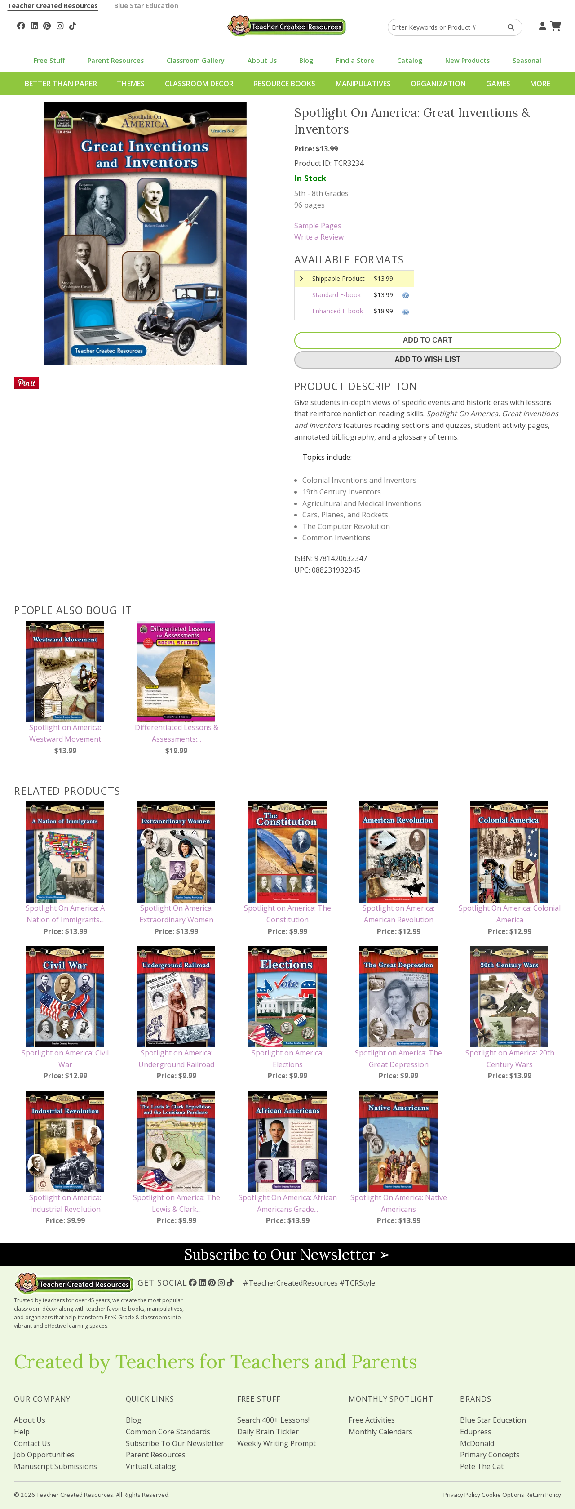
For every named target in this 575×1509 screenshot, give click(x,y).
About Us (262, 60)
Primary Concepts (490, 1455)
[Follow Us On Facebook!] (21, 25)
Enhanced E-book (337, 311)
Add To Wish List (427, 359)
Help (22, 1432)
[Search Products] (507, 27)
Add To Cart (427, 340)
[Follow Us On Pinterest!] (47, 25)
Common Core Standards (168, 1432)
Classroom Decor (199, 84)
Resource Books (284, 84)
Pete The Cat (482, 1466)
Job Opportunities (44, 1455)
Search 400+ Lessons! (273, 1420)
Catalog (409, 60)
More (540, 84)
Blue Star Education (146, 5)
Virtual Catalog (151, 1466)
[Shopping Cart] (554, 25)
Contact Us (32, 1443)
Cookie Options (503, 1495)
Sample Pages (317, 226)
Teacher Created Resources (52, 5)
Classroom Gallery (196, 60)
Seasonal (527, 60)
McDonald (477, 1443)
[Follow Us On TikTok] (72, 25)
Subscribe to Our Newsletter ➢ (287, 1254)
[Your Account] (541, 25)
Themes (131, 84)
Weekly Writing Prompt (276, 1443)
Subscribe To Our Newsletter (175, 1443)
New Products (467, 60)
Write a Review (319, 237)
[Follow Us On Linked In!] (34, 25)
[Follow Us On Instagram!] (60, 25)
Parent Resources (116, 60)
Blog (306, 60)
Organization (438, 84)
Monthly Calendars (380, 1432)
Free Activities (372, 1420)
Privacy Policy (461, 1495)
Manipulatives (363, 84)
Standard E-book (336, 294)
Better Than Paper (61, 84)
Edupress (475, 1432)
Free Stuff (49, 60)
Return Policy (543, 1495)
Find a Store (355, 60)
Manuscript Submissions (55, 1466)
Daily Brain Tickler (268, 1432)
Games (498, 84)
